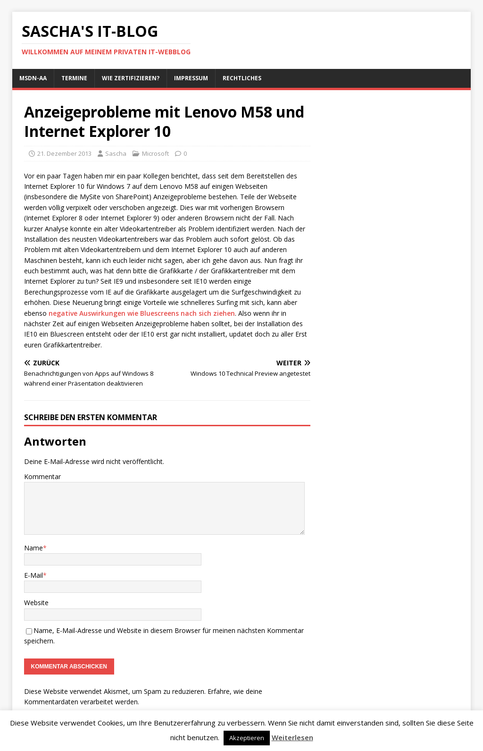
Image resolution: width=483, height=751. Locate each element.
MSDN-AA (33, 78)
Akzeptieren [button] (246, 738)
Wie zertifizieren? (130, 78)
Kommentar (42, 476)
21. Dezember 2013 (64, 153)
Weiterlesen (292, 737)
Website (36, 602)
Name (33, 547)
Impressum (191, 78)
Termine (74, 78)
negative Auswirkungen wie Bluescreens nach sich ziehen (142, 313)
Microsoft (155, 153)
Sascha (115, 153)
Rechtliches (242, 78)
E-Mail (33, 575)
